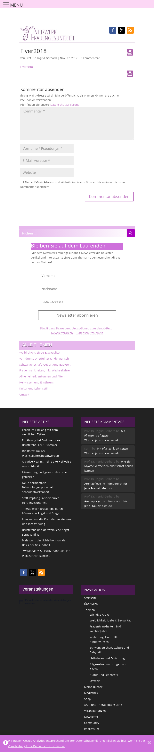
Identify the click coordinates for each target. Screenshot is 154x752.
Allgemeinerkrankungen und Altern (42, 376)
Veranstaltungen (95, 711)
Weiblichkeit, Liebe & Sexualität (39, 352)
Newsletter (91, 717)
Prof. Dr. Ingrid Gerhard (41, 58)
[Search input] (73, 233)
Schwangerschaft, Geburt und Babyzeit (44, 364)
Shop (87, 699)
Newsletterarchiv (62, 333)
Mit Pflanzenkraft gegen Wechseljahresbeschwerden (104, 435)
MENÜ (16, 5)
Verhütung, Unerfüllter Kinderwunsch (44, 358)
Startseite (90, 598)
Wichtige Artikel (100, 614)
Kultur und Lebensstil (33, 388)
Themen (89, 610)
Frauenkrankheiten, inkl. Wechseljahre (44, 370)
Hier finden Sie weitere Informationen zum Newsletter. (76, 328)
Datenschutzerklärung (64, 104)
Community (91, 723)
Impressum (91, 729)
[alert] (46, 602)
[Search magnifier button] (130, 233)
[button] (112, 30)
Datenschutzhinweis (90, 333)
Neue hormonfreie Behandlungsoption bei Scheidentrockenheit (37, 487)
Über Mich (91, 604)
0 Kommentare (90, 58)
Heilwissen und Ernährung (36, 382)
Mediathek (91, 693)
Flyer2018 (26, 67)
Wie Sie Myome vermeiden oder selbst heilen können (108, 466)
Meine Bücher (93, 687)
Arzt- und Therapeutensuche (103, 705)
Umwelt (24, 394)
